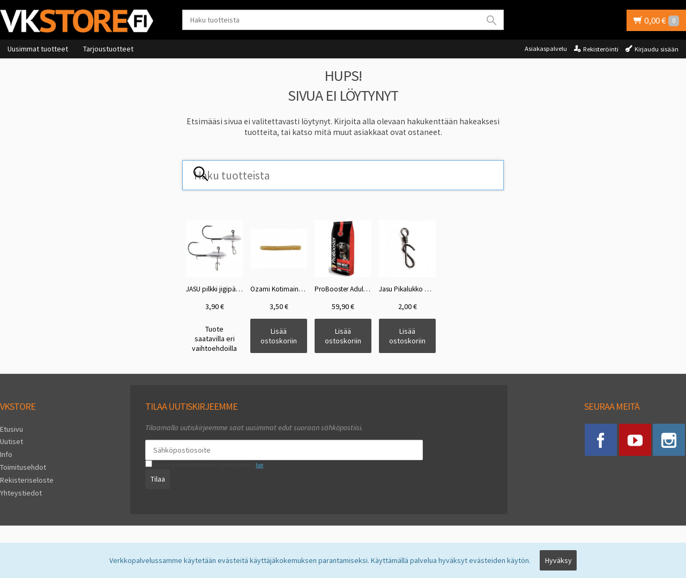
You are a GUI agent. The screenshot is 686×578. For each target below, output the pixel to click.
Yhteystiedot (21, 492)
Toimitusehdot (23, 467)
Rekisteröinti (600, 49)
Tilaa (158, 479)
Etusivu (11, 429)
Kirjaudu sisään (656, 49)
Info (6, 454)
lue (259, 465)
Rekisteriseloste (27, 480)
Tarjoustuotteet (108, 49)
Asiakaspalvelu (546, 48)
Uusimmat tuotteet (38, 49)
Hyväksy (558, 560)
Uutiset (11, 441)
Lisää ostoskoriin (278, 336)
